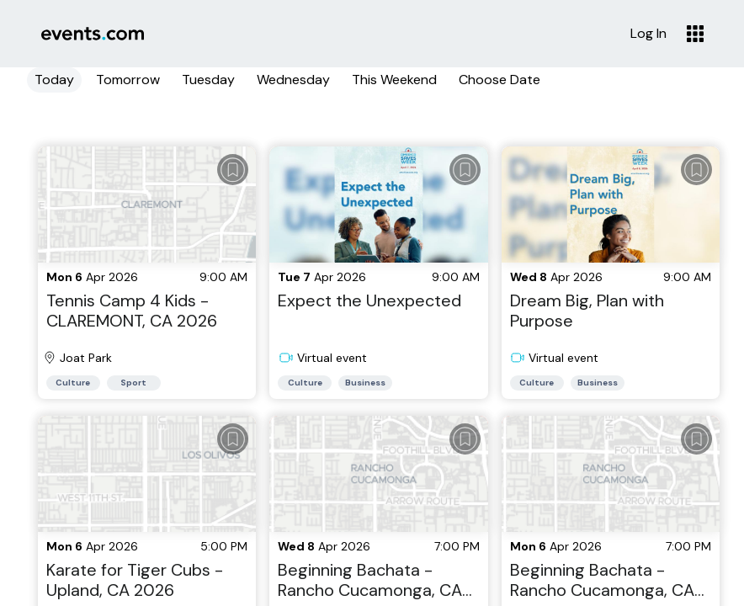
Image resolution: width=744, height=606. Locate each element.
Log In (648, 33)
